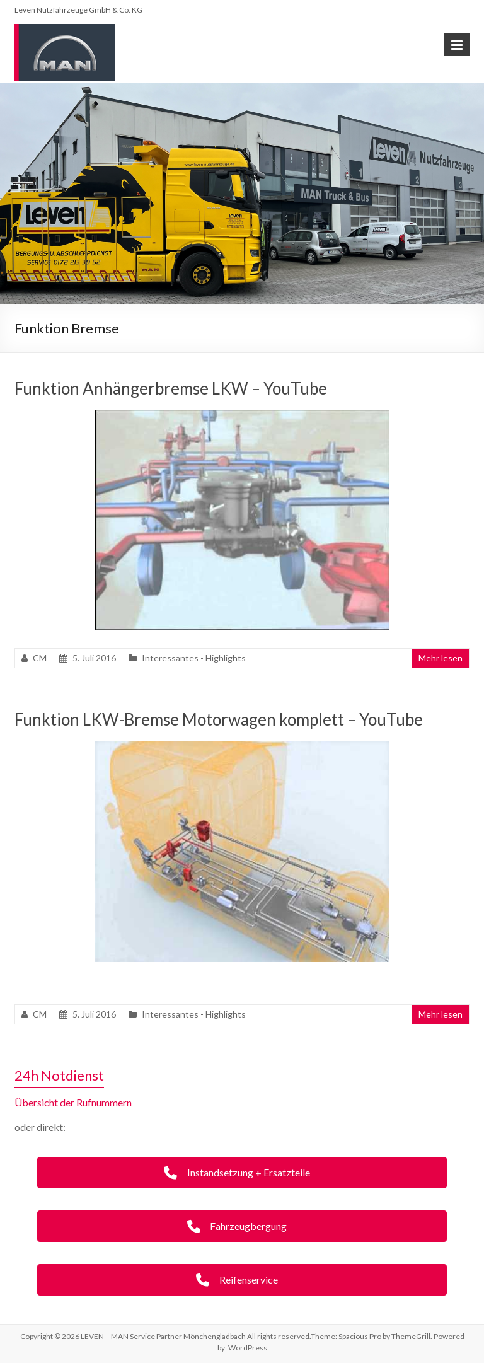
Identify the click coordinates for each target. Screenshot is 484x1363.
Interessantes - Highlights (194, 657)
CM (40, 657)
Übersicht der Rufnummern (73, 1102)
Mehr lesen (440, 657)
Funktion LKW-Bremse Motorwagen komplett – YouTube (218, 719)
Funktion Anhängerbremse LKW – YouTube (170, 388)
